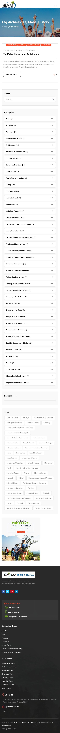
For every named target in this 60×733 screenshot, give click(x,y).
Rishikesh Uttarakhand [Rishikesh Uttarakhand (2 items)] (14, 493)
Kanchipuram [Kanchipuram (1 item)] (20, 453)
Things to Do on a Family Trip (17, 336)
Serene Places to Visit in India (17, 290)
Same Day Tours (7, 681)
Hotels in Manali (12, 198)
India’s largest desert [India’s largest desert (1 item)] (13, 448)
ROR (9, 729)
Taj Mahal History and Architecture (21, 54)
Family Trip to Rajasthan (15, 178)
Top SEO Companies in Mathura (18, 343)
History (22, 44)
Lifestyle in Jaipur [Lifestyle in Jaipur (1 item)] (33, 463)
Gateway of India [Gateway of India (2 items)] (12, 443)
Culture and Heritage (14, 165)
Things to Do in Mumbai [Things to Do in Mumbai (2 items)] (44, 498)
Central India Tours (8, 663)
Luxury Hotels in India (14, 218)
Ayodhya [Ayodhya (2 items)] (26, 418)
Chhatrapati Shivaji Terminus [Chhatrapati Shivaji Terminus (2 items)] (43, 418)
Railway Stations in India (15, 277)
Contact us (5, 642)
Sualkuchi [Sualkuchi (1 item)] (46, 493)
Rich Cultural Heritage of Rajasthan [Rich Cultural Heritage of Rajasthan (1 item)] (34, 483)
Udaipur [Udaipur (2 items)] (9, 503)
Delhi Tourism (11, 171)
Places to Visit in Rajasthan (16, 270)
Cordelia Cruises (12, 158)
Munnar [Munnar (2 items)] (26, 473)
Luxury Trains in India (14, 231)
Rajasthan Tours (7, 678)
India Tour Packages (13, 211)
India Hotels (10, 204)
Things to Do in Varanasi (15, 330)
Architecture (12, 44)
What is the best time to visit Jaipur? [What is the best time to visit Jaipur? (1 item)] (18, 508)
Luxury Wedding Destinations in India (19, 237)
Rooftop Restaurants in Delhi (17, 284)
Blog (3, 634)
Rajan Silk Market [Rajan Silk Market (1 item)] (12, 483)
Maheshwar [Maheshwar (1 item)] (48, 463)
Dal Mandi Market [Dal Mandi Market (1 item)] (32, 423)
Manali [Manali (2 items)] (9, 468)
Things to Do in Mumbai (15, 317)
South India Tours (8, 685)
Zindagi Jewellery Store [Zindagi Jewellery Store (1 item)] (43, 508)
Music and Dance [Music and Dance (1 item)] (40, 473)
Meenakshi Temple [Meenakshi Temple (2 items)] (13, 473)
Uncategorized (11, 369)
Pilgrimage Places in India (15, 244)
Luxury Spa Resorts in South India (18, 224)
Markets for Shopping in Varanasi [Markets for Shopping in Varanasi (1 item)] (27, 468)
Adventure (10, 132)
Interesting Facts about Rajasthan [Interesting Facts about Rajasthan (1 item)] (36, 448)
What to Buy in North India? (16, 376)
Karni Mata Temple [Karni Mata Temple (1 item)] (36, 453)
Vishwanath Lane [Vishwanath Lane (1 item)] (33, 503)
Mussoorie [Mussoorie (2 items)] (10, 478)
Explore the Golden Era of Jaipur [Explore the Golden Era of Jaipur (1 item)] (17, 438)
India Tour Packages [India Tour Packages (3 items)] (45, 443)
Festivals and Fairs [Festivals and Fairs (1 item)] (39, 438)
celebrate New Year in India (16, 152)
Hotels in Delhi (11, 191)
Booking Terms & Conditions (11, 652)
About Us (5, 631)
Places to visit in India (14, 264)
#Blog (8, 119)
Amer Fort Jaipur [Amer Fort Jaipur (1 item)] (12, 418)
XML (15, 729)
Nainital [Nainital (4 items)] (21, 478)
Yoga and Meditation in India (16, 383)
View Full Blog (11, 74)
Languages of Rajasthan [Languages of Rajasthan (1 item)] (15, 463)
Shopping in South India (15, 297)
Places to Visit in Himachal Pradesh (19, 257)
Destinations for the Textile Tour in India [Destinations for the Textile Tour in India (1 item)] (20, 428)
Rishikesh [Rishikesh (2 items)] (31, 488)
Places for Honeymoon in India (17, 251)
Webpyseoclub (6, 725)
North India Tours (8, 674)
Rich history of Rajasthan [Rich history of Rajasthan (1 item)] (15, 488)
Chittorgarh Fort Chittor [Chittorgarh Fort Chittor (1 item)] (14, 423)
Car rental (5, 638)
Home (4, 27)
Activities (9, 125)
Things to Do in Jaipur (14, 310)
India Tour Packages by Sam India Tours (24, 722)
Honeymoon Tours (8, 670)
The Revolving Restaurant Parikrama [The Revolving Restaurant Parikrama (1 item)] (19, 498)
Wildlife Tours (6, 688)
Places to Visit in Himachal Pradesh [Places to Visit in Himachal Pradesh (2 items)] (40, 478)
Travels (8, 363)
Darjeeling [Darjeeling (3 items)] (47, 423)
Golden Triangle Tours (9, 667)
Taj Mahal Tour (11, 303)
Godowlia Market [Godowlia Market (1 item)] (28, 443)
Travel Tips (46, 44)
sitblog (20, 50)
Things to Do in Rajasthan (15, 323)
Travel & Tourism (33, 44)
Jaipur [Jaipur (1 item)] (9, 453)
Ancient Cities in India (14, 139)
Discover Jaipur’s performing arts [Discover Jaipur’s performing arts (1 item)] (18, 433)
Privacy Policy (6, 645)
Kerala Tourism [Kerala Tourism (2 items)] (12, 458)
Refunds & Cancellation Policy (12, 649)
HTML (3, 729)
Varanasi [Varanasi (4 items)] (20, 503)
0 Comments (31, 50)
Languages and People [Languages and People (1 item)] (29, 458)
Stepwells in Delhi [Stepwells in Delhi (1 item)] (32, 493)
